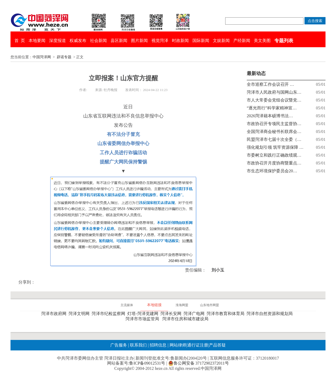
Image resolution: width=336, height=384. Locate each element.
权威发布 (78, 40)
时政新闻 (180, 40)
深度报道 (57, 40)
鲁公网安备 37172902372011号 (198, 363)
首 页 (19, 40)
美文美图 (262, 40)
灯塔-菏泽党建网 (143, 313)
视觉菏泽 (159, 40)
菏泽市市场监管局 (143, 319)
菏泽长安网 (171, 313)
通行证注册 (197, 345)
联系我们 (138, 345)
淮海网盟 (182, 305)
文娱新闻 (221, 40)
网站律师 (177, 345)
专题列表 (283, 40)
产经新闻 (241, 40)
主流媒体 (126, 305)
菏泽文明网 (80, 313)
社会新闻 (98, 40)
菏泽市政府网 (55, 313)
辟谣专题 (64, 57)
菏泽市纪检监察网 (109, 313)
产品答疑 (217, 345)
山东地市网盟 (209, 305)
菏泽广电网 (195, 313)
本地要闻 (37, 40)
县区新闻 (119, 40)
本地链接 (154, 305)
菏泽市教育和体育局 (226, 313)
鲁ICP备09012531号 (147, 363)
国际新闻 (200, 40)
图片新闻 (139, 40)
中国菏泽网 (42, 57)
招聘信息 (158, 345)
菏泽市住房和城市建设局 (186, 319)
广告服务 (118, 345)
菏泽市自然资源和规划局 (270, 313)
